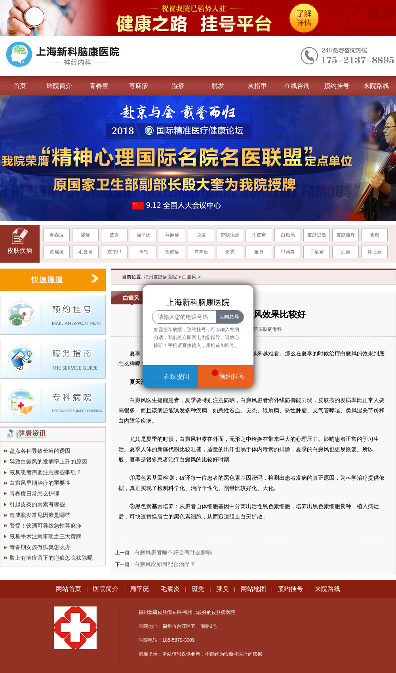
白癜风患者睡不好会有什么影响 (173, 552)
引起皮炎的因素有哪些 (37, 504)
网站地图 (253, 588)
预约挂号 (336, 85)
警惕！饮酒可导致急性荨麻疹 (46, 525)
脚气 (143, 252)
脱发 (217, 85)
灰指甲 (257, 85)
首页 (19, 85)
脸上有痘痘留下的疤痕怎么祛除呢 (51, 558)
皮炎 (114, 235)
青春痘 (99, 85)
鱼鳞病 (172, 252)
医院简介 (59, 85)
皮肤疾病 (19, 250)
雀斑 (374, 235)
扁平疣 (143, 235)
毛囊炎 (85, 252)
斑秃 (230, 252)
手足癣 (317, 252)
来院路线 (376, 85)
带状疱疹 (230, 235)
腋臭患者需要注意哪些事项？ (46, 472)
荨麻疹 (138, 85)
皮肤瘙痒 (345, 235)
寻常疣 (201, 252)
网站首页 (68, 588)
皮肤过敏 (316, 235)
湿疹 (178, 85)
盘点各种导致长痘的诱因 (40, 451)
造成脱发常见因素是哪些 (40, 515)
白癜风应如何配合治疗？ (164, 564)
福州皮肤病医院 (160, 277)
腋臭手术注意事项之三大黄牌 (46, 536)
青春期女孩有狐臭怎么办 (40, 547)
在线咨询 (297, 85)
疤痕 (345, 252)
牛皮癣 (259, 235)
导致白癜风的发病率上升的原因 (48, 461)
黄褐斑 (57, 252)
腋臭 (259, 252)
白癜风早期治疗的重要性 (40, 483)
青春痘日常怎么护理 (34, 493)
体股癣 (374, 252)
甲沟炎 (288, 252)
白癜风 (288, 235)
